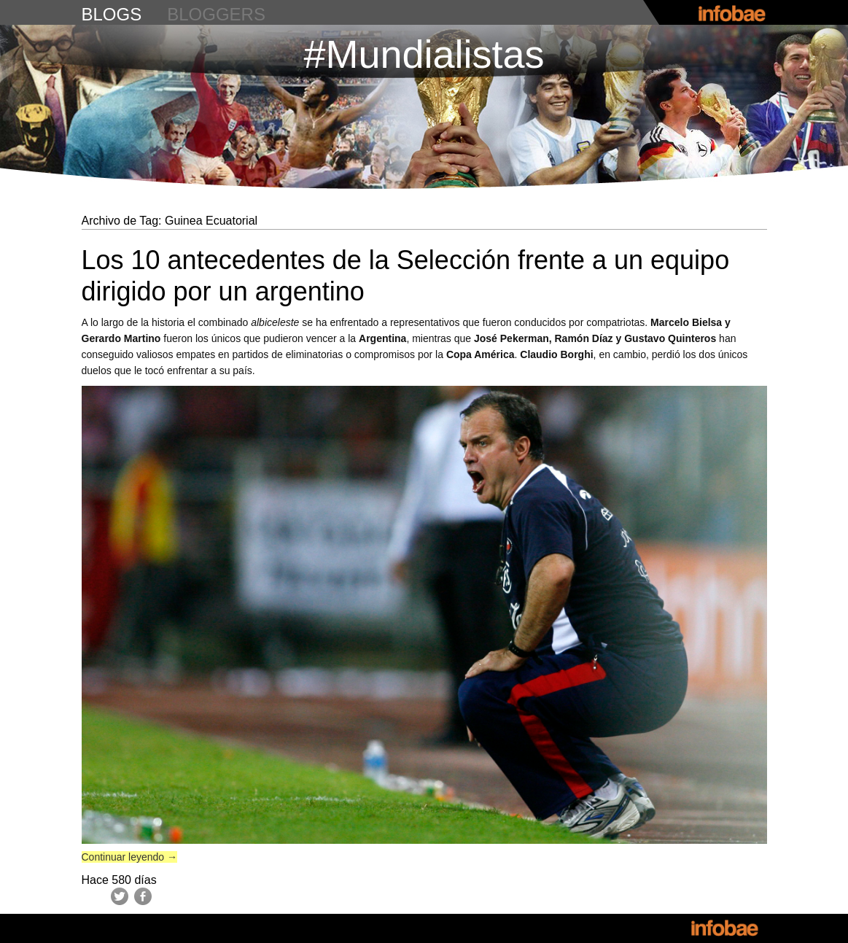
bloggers (216, 14)
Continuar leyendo (130, 857)
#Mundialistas (423, 54)
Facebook (143, 896)
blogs (112, 14)
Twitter (119, 896)
